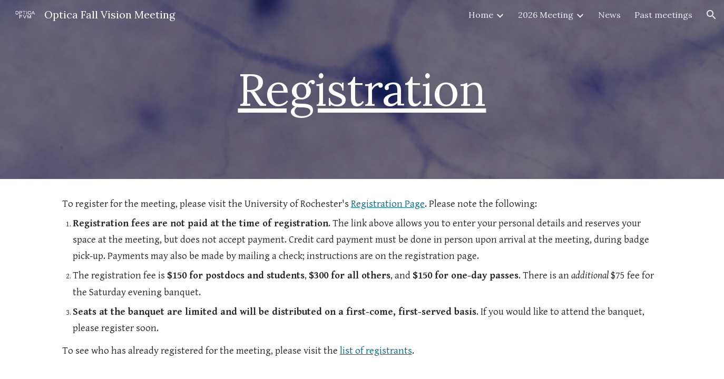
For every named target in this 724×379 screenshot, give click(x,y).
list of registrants (376, 350)
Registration (362, 89)
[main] (362, 89)
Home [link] (480, 14)
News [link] (609, 14)
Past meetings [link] (663, 14)
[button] (711, 14)
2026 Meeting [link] (545, 14)
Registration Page (388, 204)
